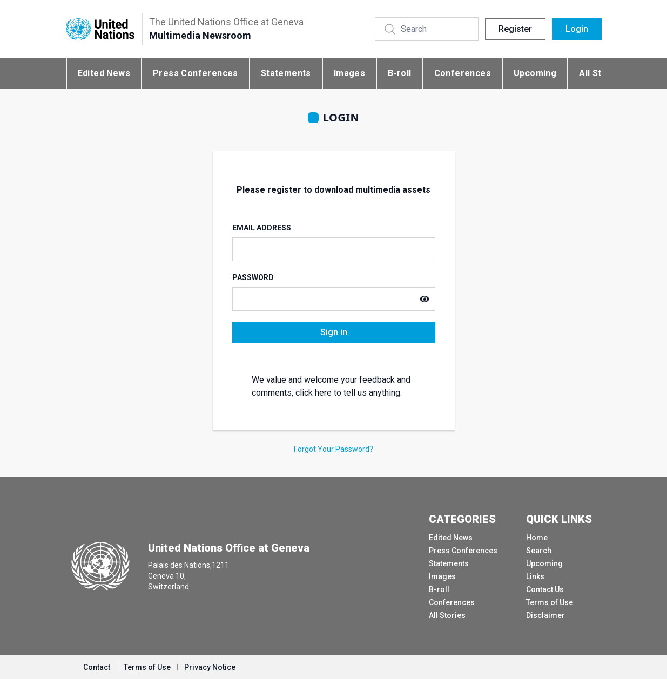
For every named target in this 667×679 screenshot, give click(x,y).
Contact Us (545, 589)
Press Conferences (195, 73)
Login (576, 29)
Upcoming (535, 73)
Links (535, 576)
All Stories (447, 615)
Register (515, 29)
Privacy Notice (209, 667)
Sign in (333, 332)
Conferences (462, 73)
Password (253, 277)
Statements (286, 73)
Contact (96, 667)
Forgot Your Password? (333, 449)
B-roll (399, 73)
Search (538, 550)
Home (537, 537)
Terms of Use (549, 602)
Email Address (261, 227)
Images (349, 73)
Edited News (104, 73)
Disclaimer (545, 615)
